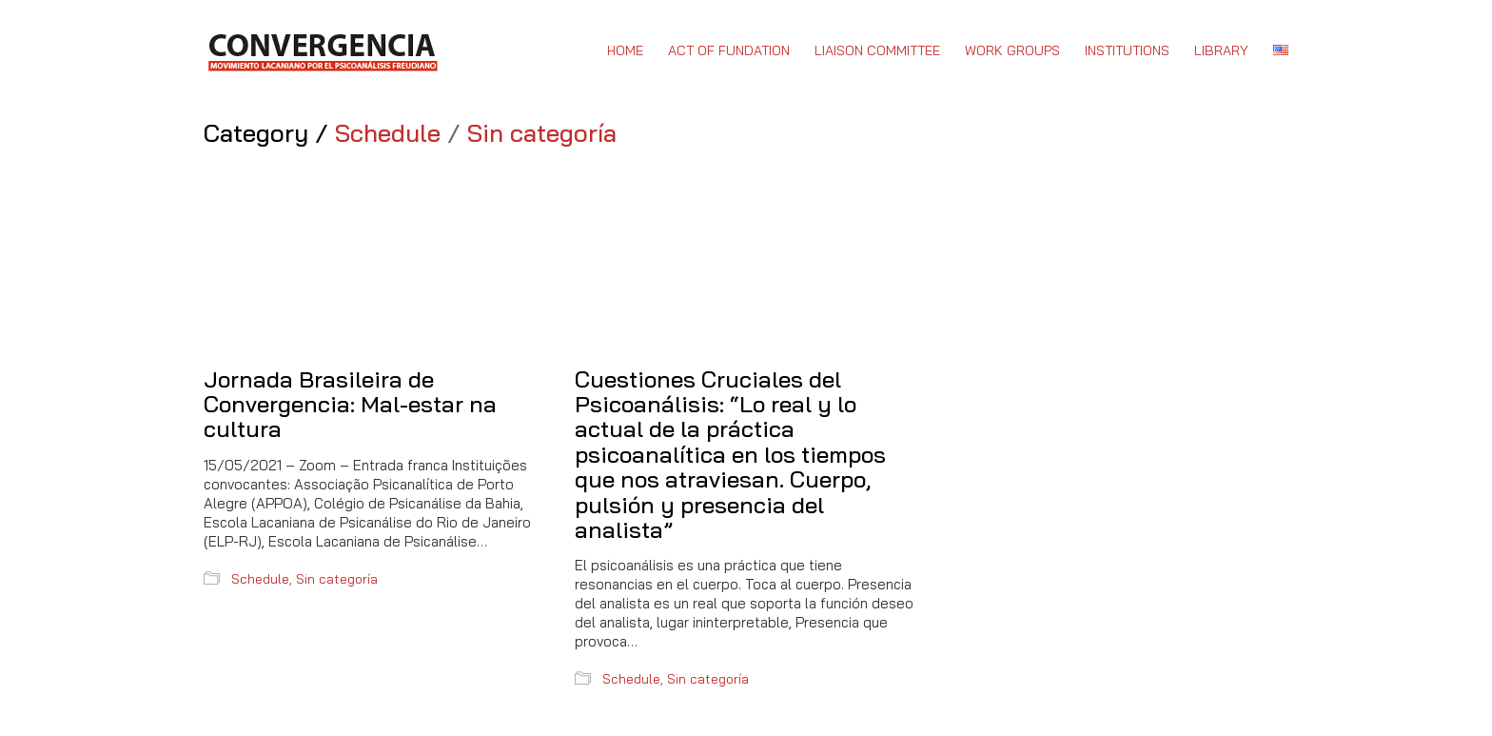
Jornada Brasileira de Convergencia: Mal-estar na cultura (350, 404)
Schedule (388, 134)
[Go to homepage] (322, 50)
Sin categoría (542, 134)
